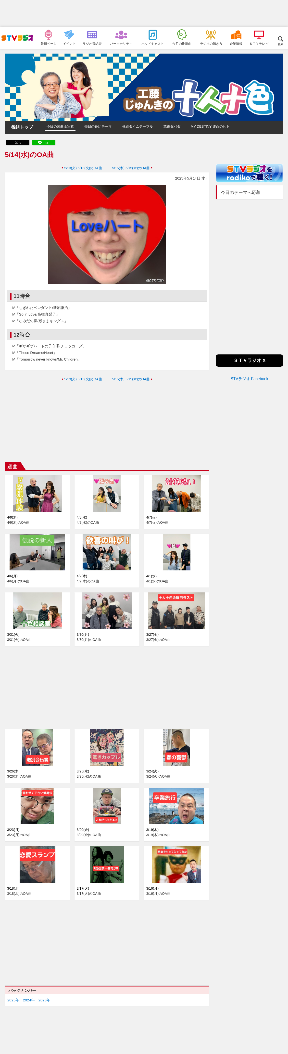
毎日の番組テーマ (98, 126)
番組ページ (49, 43)
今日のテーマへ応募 (241, 192)
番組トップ (22, 127)
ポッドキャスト (152, 43)
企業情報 (236, 43)
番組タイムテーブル (137, 126)
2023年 (44, 1000)
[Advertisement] (144, 13)
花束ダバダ (171, 126)
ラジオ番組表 (92, 43)
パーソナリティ (121, 43)
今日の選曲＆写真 (60, 126)
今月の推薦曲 (181, 43)
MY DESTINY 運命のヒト (210, 126)
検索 (280, 44)
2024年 (29, 1000)
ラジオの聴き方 (211, 43)
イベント (69, 43)
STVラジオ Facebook (249, 379)
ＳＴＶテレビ (258, 43)
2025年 (13, 1000)
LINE (46, 143)
